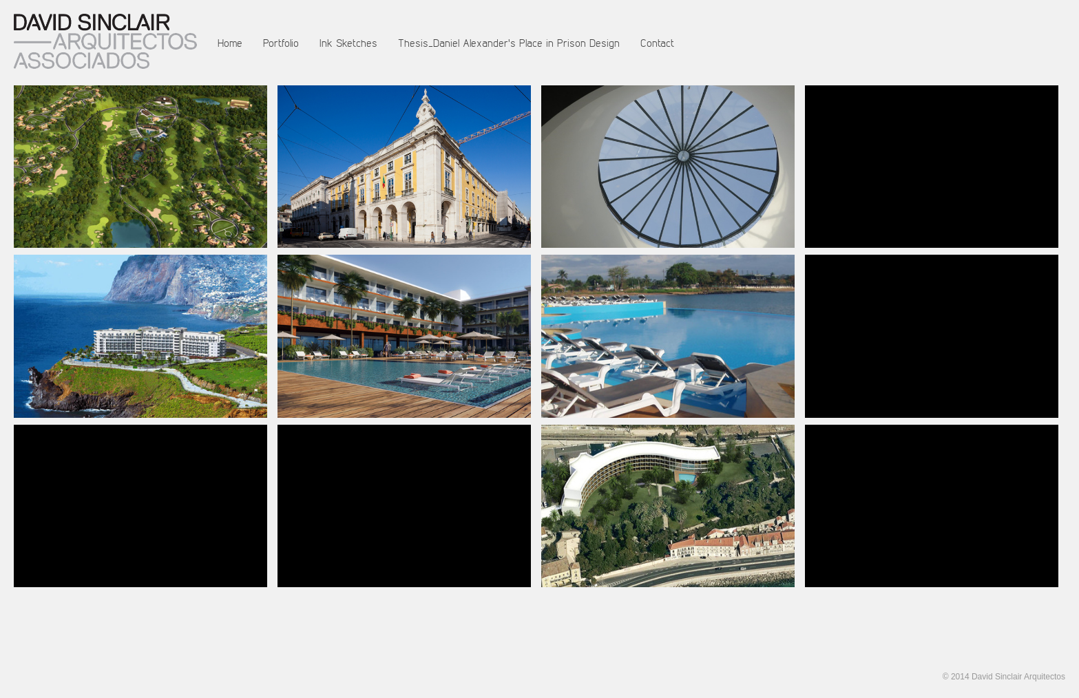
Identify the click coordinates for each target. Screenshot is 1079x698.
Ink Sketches (348, 43)
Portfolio (281, 43)
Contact (657, 43)
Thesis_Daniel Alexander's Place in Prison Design (509, 43)
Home (230, 43)
